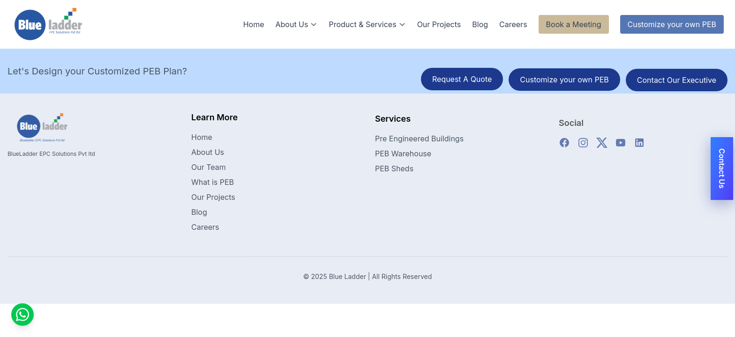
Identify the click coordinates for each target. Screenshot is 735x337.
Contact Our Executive (676, 80)
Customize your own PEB (672, 24)
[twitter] (602, 147)
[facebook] (564, 147)
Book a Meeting (573, 24)
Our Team (208, 168)
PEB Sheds (394, 172)
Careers (513, 24)
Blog (480, 24)
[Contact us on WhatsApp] (22, 314)
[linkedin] (639, 147)
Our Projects (439, 24)
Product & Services (367, 24)
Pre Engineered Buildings (419, 142)
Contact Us (722, 168)
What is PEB (212, 183)
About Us (296, 24)
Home (253, 24)
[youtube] (620, 147)
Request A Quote (462, 79)
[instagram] (583, 147)
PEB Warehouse (403, 157)
